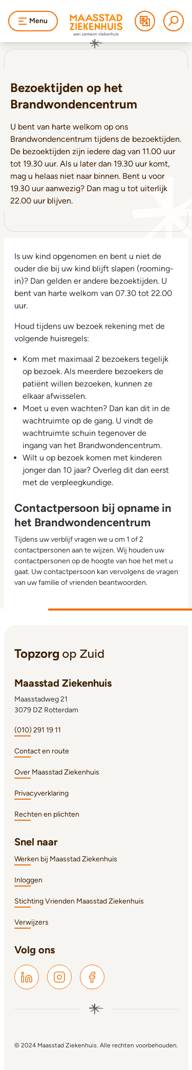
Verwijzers (31, 922)
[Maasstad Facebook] (92, 977)
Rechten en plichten (46, 814)
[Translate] (145, 21)
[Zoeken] (173, 21)
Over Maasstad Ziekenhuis (56, 772)
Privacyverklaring (41, 793)
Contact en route (41, 751)
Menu (33, 20)
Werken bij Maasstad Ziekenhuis (65, 859)
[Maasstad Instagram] (59, 977)
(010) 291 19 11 (37, 730)
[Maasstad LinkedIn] (26, 977)
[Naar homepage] (96, 31)
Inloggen (28, 880)
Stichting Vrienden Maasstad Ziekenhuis (79, 901)
